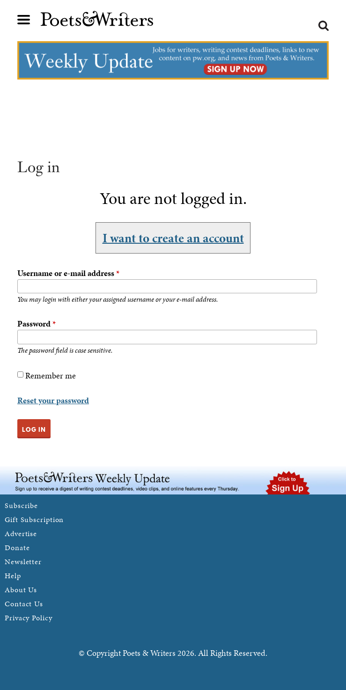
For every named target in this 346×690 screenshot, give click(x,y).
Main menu (23, 19)
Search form (323, 26)
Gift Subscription (34, 519)
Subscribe (21, 505)
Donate (17, 547)
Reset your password (53, 400)
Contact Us (24, 603)
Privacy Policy (28, 617)
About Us (21, 589)
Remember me (50, 375)
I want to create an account (173, 238)
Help (13, 575)
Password (36, 323)
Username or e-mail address (68, 273)
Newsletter (23, 561)
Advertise (21, 533)
